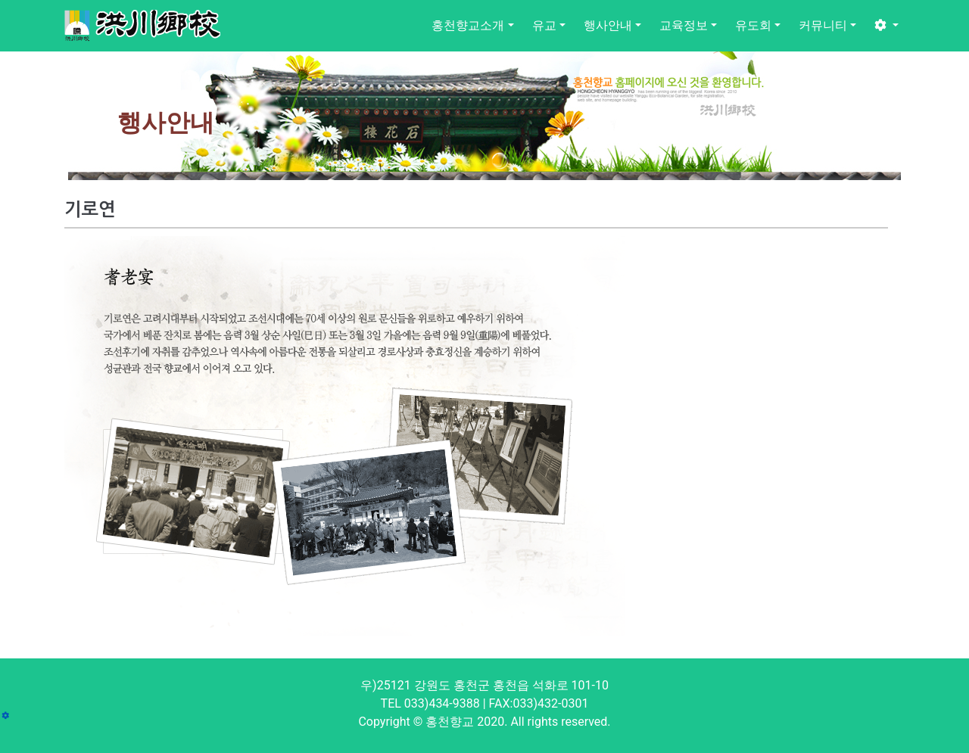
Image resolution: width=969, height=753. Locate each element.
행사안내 (608, 25)
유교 (544, 25)
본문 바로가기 (0, 0)
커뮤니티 (823, 25)
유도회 (753, 25)
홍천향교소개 (468, 25)
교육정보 (683, 25)
